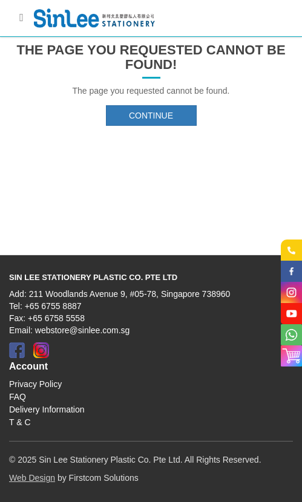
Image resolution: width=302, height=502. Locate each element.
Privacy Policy (35, 384)
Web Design (32, 478)
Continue (151, 115)
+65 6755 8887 (53, 306)
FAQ (17, 397)
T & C (20, 422)
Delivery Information (47, 409)
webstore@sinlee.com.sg (82, 330)
